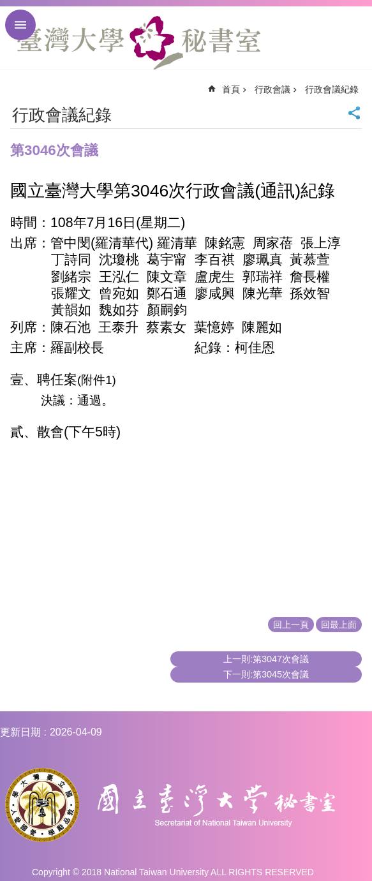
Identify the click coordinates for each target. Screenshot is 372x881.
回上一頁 (291, 624)
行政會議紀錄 (332, 89)
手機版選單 (20, 25)
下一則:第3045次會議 (266, 674)
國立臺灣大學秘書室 (139, 43)
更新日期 (20, 732)
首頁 (231, 89)
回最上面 (339, 624)
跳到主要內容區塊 (6, 6)
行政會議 (272, 89)
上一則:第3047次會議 (266, 659)
